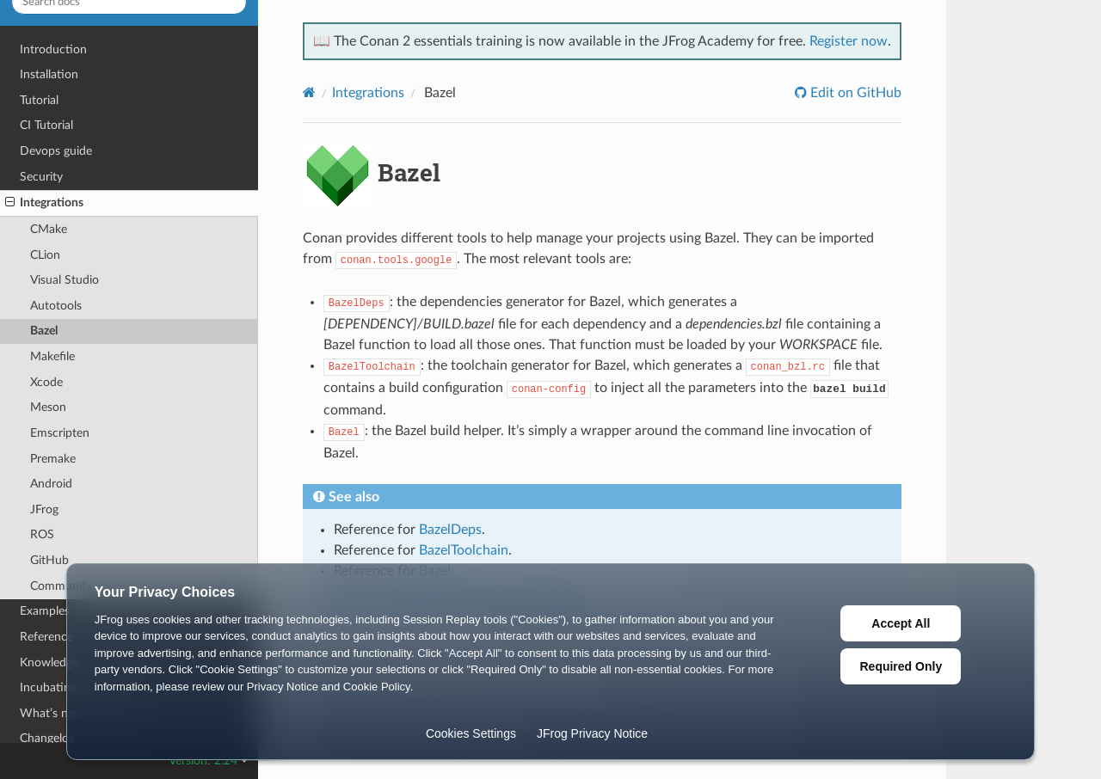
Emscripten (59, 432)
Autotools (56, 305)
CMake (48, 229)
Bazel (44, 330)
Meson (48, 407)
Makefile (52, 356)
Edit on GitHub (854, 93)
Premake (53, 458)
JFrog (44, 509)
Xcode (46, 382)
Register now (848, 41)
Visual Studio (64, 279)
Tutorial (39, 100)
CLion (45, 254)
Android (51, 483)
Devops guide (56, 150)
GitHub (49, 560)
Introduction (53, 49)
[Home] (309, 92)
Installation (49, 74)
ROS (42, 534)
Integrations (44, 203)
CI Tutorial (46, 125)
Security (41, 176)
